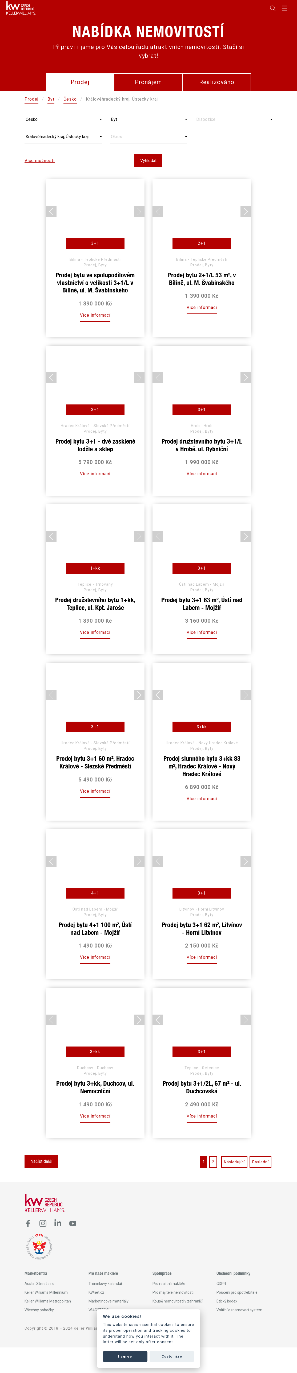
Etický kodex (226, 1301)
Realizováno (216, 82)
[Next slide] (139, 211)
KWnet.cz (96, 1292)
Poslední (260, 1162)
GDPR (221, 1283)
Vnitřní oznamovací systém (239, 1310)
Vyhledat (148, 160)
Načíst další (41, 1161)
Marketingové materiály (109, 1301)
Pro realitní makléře (168, 1283)
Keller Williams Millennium (46, 1292)
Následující (234, 1162)
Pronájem (148, 82)
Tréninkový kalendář (105, 1283)
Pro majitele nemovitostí (173, 1292)
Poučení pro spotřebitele (237, 1292)
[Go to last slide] (51, 211)
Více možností (40, 160)
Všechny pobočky (39, 1310)
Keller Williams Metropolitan (48, 1301)
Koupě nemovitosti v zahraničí (177, 1301)
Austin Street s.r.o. (40, 1283)
